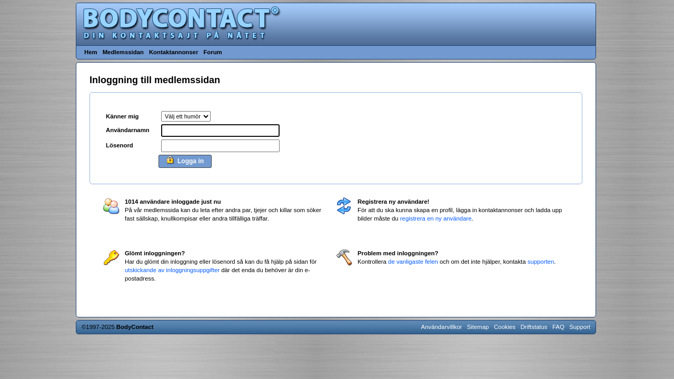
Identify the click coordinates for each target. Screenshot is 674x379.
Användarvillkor (441, 327)
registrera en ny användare (436, 218)
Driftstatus (533, 327)
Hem (90, 52)
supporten (541, 261)
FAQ (558, 327)
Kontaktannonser (173, 52)
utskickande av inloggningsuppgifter (172, 270)
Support (579, 327)
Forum (212, 52)
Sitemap (478, 327)
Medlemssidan (123, 52)
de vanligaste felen (413, 261)
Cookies (505, 327)
